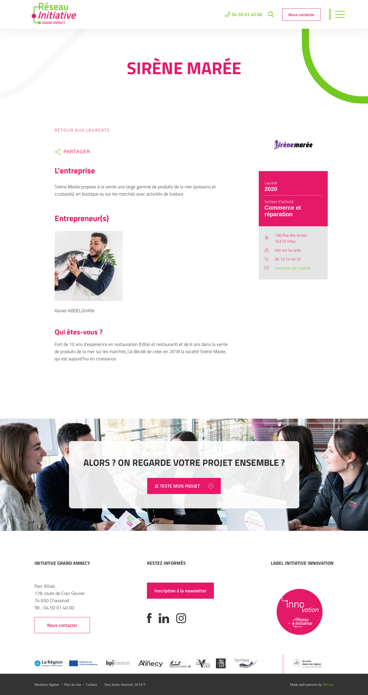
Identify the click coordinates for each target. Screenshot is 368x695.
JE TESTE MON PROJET (184, 486)
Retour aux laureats (82, 130)
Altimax (328, 684)
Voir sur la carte (288, 250)
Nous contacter (301, 15)
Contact (91, 684)
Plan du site (72, 684)
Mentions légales (46, 684)
